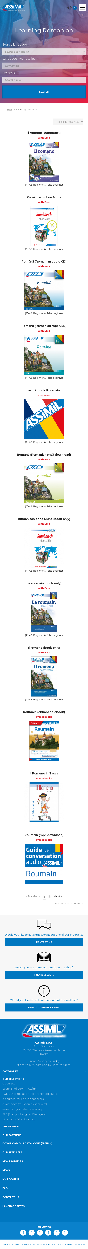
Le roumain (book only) (44, 583)
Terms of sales (38, 1244)
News (6, 1170)
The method (10, 1126)
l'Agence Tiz (79, 1244)
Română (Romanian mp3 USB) (44, 326)
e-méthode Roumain (44, 390)
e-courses (8, 1083)
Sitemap (7, 1244)
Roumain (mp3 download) (44, 835)
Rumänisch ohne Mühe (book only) (44, 519)
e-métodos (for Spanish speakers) (24, 1104)
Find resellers (44, 974)
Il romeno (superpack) (44, 133)
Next (58, 896)
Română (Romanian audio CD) (44, 261)
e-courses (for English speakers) (23, 1098)
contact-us (44, 942)
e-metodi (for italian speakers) (22, 1109)
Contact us (10, 1197)
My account (10, 1179)
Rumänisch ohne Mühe (44, 197)
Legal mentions (21, 1244)
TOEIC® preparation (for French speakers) (30, 1093)
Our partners (11, 1135)
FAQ (5, 1188)
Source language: (14, 44)
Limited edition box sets (18, 1119)
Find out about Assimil (44, 1007)
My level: (8, 72)
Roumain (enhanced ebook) (44, 712)
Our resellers (12, 1152)
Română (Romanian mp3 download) (44, 454)
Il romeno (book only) (44, 648)
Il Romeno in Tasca (44, 773)
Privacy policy (54, 1244)
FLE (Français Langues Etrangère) (24, 1114)
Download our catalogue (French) (27, 1143)
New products (12, 1161)
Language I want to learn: (20, 58)
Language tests (13, 1206)
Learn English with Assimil (20, 1088)
